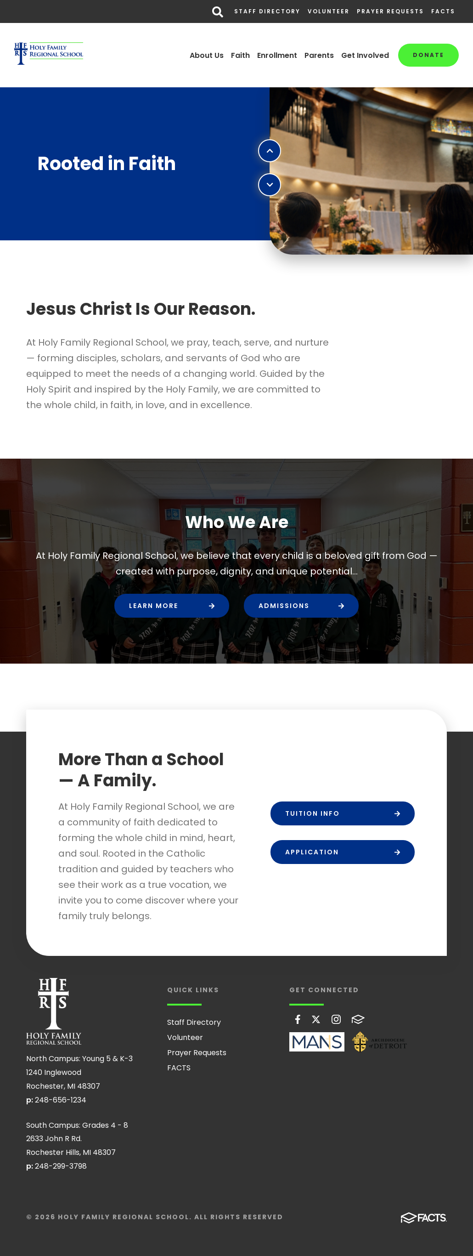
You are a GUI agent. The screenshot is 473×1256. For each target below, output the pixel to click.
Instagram (336, 1019)
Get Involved (365, 55)
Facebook (298, 1019)
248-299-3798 (61, 1166)
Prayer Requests (390, 11)
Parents (319, 55)
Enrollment (277, 55)
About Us (207, 55)
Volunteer (328, 11)
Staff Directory (267, 11)
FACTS (443, 11)
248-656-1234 (60, 1100)
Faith (240, 55)
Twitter (316, 1019)
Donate (428, 55)
